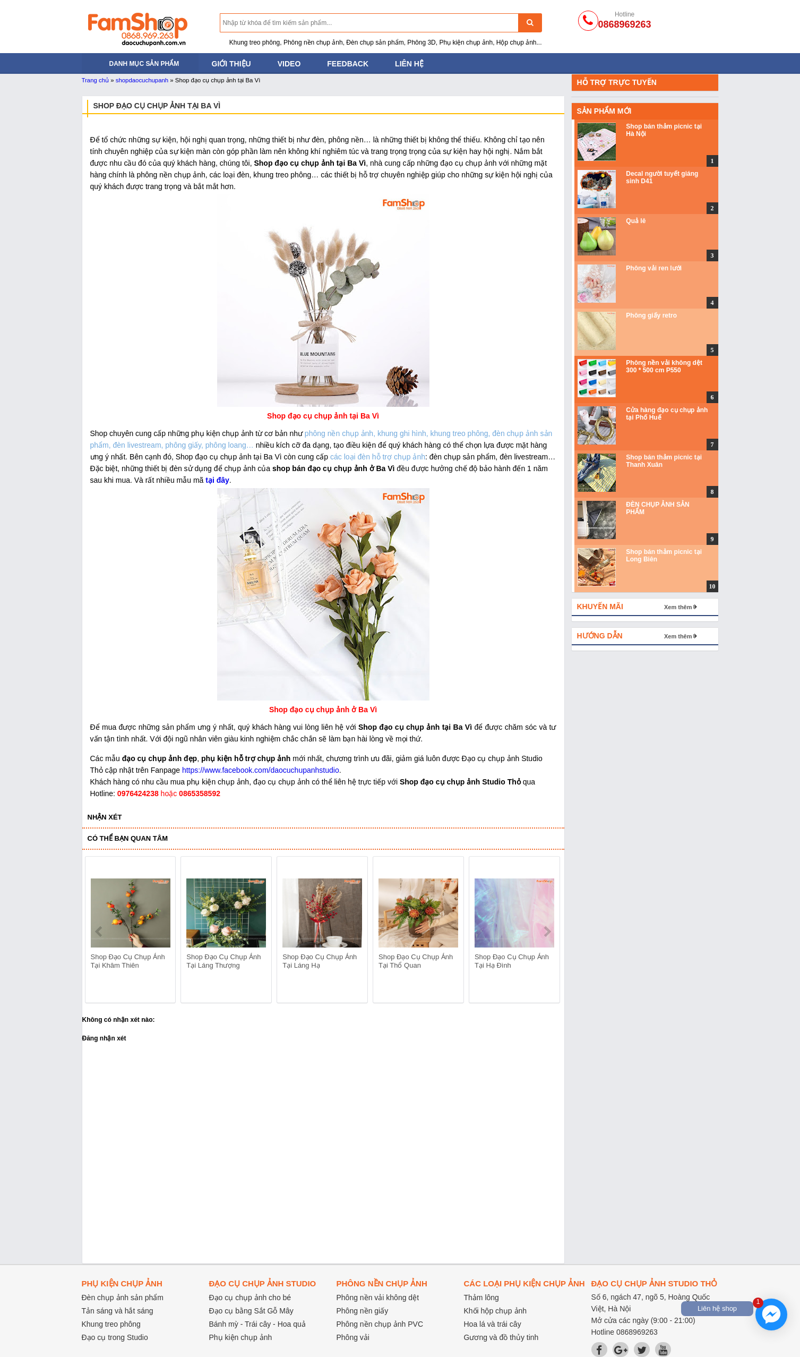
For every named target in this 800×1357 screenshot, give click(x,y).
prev (99, 931)
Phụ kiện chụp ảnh (240, 1337)
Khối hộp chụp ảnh (495, 1311)
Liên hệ (409, 63)
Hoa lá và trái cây (492, 1324)
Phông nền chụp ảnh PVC (380, 1324)
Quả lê (636, 221)
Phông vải (353, 1337)
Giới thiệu (231, 63)
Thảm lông (481, 1297)
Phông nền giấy (363, 1311)
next (547, 931)
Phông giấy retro (651, 315)
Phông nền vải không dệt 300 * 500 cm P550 (664, 366)
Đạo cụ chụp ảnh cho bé (250, 1297)
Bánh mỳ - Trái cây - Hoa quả (257, 1324)
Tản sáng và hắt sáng (117, 1311)
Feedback (347, 63)
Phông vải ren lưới (654, 268)
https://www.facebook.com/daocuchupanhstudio (260, 770)
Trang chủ (95, 80)
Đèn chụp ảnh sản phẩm (123, 1297)
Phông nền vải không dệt (378, 1297)
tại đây (217, 480)
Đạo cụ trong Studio (115, 1337)
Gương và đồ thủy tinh (501, 1337)
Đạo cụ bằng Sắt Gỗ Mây (251, 1311)
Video (289, 63)
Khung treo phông (111, 1324)
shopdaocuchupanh (142, 80)
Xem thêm (678, 607)
